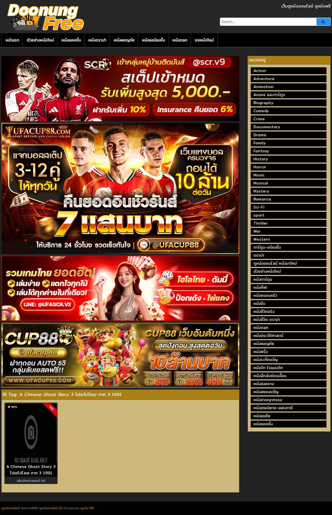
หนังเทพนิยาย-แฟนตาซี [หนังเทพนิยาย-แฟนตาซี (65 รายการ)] (273, 408)
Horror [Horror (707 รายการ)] (259, 167)
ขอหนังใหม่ (204, 40)
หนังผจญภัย (124, 40)
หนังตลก (179, 40)
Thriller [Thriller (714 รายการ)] (260, 223)
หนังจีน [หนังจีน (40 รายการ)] (259, 303)
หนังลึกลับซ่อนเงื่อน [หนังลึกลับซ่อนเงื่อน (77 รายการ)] (269, 376)
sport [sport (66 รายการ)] (258, 215)
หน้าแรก (12, 40)
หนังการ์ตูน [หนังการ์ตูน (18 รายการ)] (262, 279)
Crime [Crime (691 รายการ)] (259, 119)
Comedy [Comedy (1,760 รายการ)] (261, 111)
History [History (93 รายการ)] (260, 159)
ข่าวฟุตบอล (72, 508)
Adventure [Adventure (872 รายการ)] (263, 79)
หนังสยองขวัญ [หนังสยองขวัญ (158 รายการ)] (266, 392)
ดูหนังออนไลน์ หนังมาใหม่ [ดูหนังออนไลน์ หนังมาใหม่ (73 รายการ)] (275, 263)
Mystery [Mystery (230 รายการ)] (261, 191)
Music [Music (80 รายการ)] (258, 175)
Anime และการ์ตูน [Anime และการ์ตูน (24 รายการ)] (269, 95)
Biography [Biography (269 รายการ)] (263, 103)
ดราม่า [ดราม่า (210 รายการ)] (258, 255)
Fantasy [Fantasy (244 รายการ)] (261, 151)
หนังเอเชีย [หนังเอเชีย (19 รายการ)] (261, 416)
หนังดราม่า (97, 40)
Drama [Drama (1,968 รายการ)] (259, 135)
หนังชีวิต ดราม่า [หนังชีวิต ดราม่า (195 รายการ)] (266, 319)
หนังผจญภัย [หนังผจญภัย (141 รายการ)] (263, 344)
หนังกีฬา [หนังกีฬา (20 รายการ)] (260, 287)
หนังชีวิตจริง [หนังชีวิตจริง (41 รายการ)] (263, 311)
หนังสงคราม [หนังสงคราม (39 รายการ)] (263, 384)
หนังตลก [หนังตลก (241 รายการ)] (260, 328)
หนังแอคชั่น (71, 40)
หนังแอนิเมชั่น (153, 40)
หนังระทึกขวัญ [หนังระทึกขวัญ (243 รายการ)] (265, 360)
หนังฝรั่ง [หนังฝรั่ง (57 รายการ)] (260, 352)
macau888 (29, 508)
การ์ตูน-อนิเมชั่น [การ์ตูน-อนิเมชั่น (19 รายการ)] (267, 247)
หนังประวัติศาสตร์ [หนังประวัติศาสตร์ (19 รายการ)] (268, 336)
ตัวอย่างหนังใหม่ (40, 40)
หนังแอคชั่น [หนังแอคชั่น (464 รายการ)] (263, 424)
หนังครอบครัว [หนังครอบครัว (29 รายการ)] (265, 295)
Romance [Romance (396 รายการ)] (262, 199)
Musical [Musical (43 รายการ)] (260, 183)
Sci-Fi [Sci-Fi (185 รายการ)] (258, 207)
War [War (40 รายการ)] (257, 231)
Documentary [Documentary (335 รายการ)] (266, 127)
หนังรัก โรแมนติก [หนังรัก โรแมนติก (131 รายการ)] (268, 368)
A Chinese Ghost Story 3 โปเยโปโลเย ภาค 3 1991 (31, 469)
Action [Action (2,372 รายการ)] (259, 71)
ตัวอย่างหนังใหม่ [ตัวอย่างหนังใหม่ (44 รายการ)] (267, 271)
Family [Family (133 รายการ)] (259, 143)
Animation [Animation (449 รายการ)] (263, 87)
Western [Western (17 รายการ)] (261, 239)
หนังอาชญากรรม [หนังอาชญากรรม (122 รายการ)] (267, 400)
